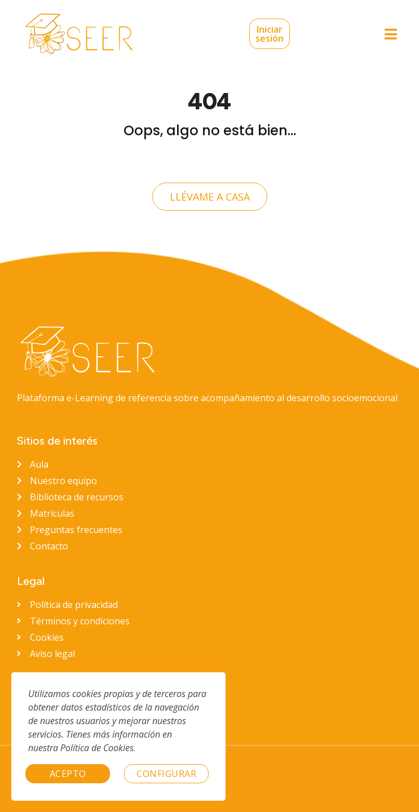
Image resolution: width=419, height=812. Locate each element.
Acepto (68, 774)
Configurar (166, 774)
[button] (391, 34)
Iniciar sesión (249, 34)
